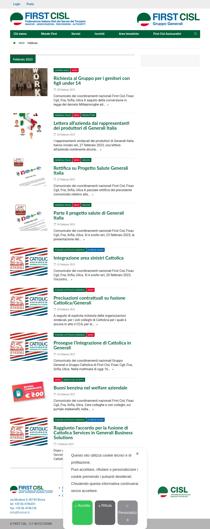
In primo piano (95, 250)
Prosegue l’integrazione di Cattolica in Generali (92, 345)
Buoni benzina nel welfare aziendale (90, 387)
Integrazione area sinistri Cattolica (88, 258)
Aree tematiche (129, 34)
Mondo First (49, 34)
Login (16, 4)
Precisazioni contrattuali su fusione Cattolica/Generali (89, 300)
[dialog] (105, 488)
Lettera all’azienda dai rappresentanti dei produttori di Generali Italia (91, 125)
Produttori (88, 115)
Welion (86, 160)
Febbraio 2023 (23, 59)
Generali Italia (63, 115)
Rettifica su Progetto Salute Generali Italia (91, 170)
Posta (30, 4)
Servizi (75, 34)
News (74, 70)
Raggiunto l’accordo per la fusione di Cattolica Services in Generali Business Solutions (93, 432)
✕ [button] (137, 454)
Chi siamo (20, 34)
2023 (22, 43)
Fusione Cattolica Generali (70, 250)
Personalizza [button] (127, 513)
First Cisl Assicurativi (167, 34)
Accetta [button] (82, 506)
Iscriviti (99, 34)
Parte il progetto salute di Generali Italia (89, 215)
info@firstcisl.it (20, 512)
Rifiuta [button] (105, 506)
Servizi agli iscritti (73, 379)
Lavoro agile (62, 70)
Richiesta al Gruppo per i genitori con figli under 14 (92, 80)
